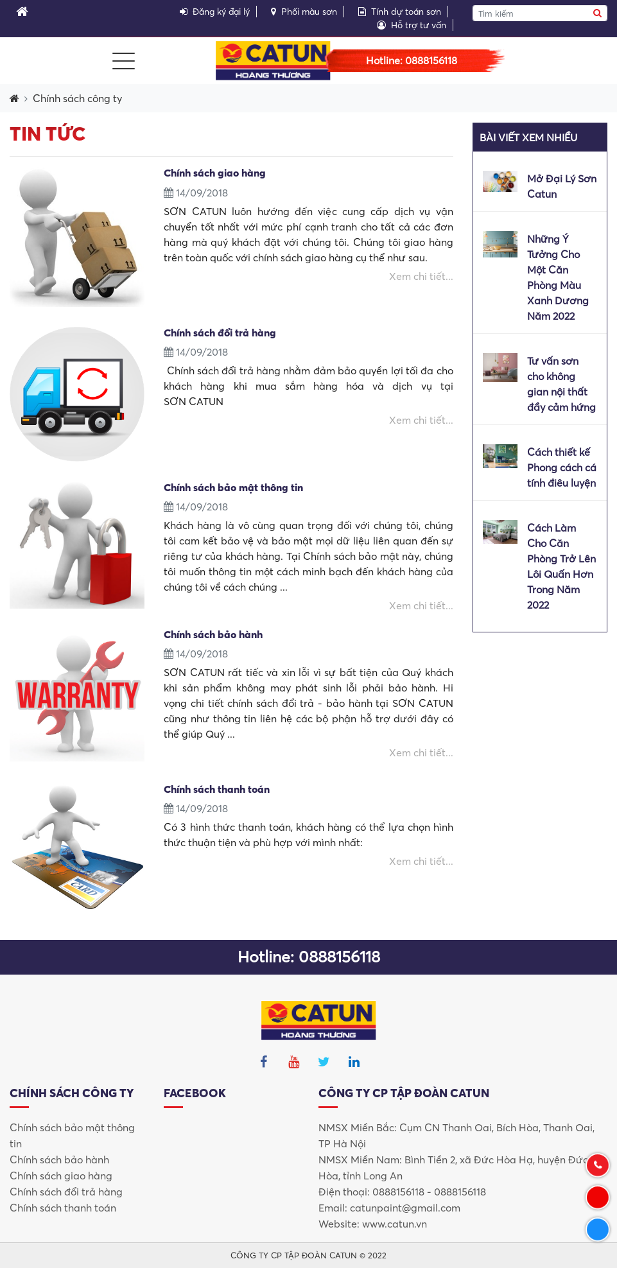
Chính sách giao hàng (61, 1175)
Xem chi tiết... (421, 276)
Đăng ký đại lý (215, 11)
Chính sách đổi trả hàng (66, 1191)
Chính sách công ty (77, 98)
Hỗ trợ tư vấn (411, 25)
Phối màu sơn (304, 11)
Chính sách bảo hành (59, 1159)
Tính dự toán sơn (399, 11)
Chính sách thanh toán (63, 1207)
